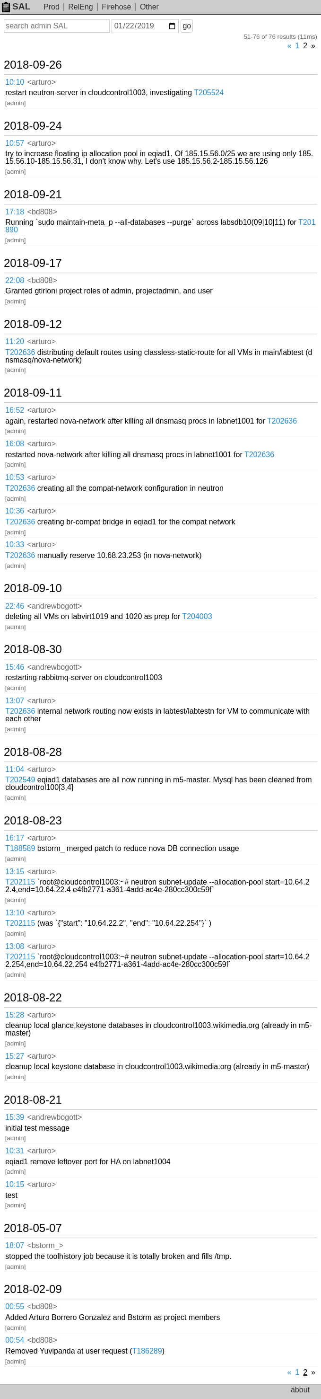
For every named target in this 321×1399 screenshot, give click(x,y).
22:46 (14, 606)
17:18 (14, 212)
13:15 (14, 872)
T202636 (20, 352)
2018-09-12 (33, 324)
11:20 (14, 341)
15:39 (14, 1117)
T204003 (197, 616)
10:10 (14, 82)
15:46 (14, 667)
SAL (16, 6)
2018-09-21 (33, 194)
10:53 (14, 477)
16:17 (14, 838)
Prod (51, 7)
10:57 (14, 143)
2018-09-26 (33, 65)
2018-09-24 (33, 126)
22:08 (14, 280)
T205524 (209, 93)
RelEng (80, 7)
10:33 (14, 544)
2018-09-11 (33, 393)
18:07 (14, 1245)
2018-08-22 (33, 997)
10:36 (14, 511)
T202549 (20, 780)
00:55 (14, 1306)
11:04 (14, 769)
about (300, 1390)
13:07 (14, 701)
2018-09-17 (33, 263)
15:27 (14, 1056)
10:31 (14, 1151)
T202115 (20, 882)
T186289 (147, 1351)
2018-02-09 (33, 1289)
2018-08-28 (33, 752)
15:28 (14, 1015)
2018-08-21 (33, 1100)
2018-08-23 (33, 820)
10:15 (14, 1184)
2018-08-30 (33, 649)
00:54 (14, 1340)
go (186, 26)
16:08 (14, 444)
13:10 (14, 913)
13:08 (14, 946)
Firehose (116, 7)
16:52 (14, 410)
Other (149, 7)
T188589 (20, 848)
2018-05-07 (33, 1228)
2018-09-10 (33, 588)
